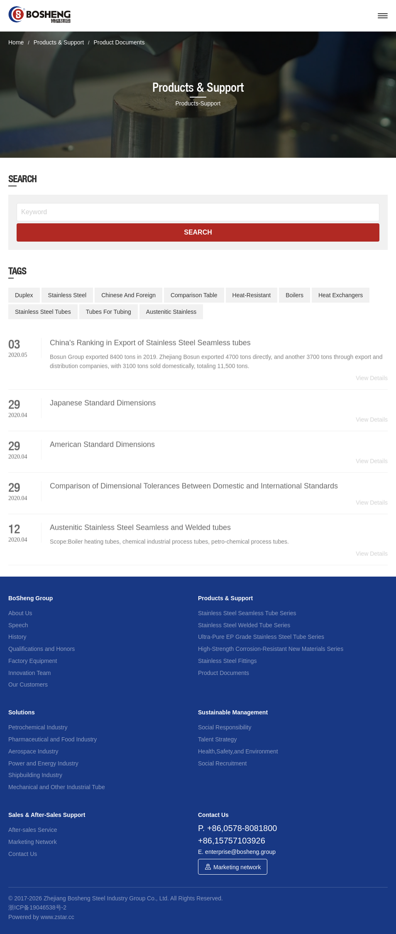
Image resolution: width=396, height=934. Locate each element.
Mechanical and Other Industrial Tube (56, 787)
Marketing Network (32, 842)
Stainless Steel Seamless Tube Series (247, 613)
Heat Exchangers (340, 295)
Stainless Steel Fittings (227, 661)
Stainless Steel (67, 295)
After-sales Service (32, 829)
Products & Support (59, 42)
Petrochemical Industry (37, 727)
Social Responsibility (224, 727)
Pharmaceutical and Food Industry (52, 739)
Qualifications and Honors (41, 648)
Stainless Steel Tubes (43, 311)
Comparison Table (194, 295)
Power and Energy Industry (43, 763)
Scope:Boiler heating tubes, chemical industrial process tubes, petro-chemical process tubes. (169, 548)
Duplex (24, 295)
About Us (20, 613)
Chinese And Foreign (128, 295)
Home (16, 42)
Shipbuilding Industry (35, 775)
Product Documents (118, 42)
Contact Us (22, 854)
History (17, 636)
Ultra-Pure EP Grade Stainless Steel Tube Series (261, 636)
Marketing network (237, 867)
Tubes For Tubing (108, 311)
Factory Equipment (32, 661)
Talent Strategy (217, 739)
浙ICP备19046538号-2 (37, 907)
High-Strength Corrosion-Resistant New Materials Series (270, 648)
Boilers (294, 295)
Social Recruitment (222, 763)
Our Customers (28, 684)
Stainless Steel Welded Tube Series (244, 625)
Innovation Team (29, 673)
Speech (18, 625)
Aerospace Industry (33, 751)
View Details (372, 384)
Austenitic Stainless (171, 311)
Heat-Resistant (251, 295)
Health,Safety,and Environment (238, 751)
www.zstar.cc (57, 917)
